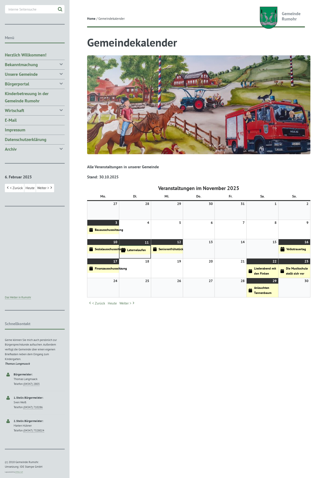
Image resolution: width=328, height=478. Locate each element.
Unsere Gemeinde (35, 74)
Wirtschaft (35, 110)
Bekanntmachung (35, 64)
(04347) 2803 (31, 384)
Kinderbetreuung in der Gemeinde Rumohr (27, 97)
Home (91, 18)
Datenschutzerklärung (25, 139)
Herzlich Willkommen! (25, 55)
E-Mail (11, 120)
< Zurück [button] (96, 303)
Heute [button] (112, 303)
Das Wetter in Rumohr (18, 297)
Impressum (15, 130)
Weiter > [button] (127, 303)
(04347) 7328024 (33, 430)
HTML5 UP (19, 472)
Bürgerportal (35, 83)
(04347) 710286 (33, 407)
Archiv (35, 149)
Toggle (78, 7)
